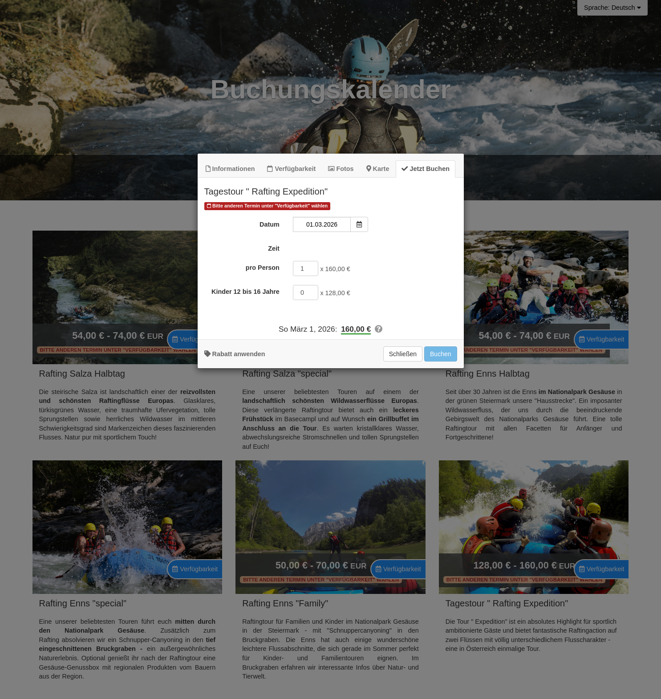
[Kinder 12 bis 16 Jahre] (306, 380)
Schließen (403, 442)
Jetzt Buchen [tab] (425, 257)
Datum (270, 313)
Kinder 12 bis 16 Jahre (245, 379)
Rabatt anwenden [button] (234, 442)
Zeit (274, 337)
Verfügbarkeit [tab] (291, 257)
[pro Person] (306, 356)
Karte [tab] (377, 257)
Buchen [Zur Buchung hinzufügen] (440, 442)
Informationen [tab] (230, 257)
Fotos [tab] (340, 257)
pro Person (263, 355)
